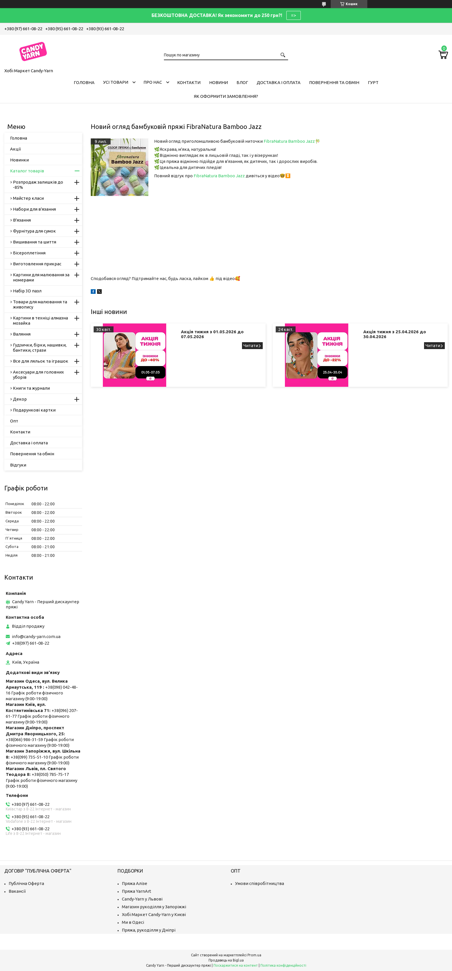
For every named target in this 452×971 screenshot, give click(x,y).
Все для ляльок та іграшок (40, 361)
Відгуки (18, 464)
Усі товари (115, 82)
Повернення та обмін (334, 82)
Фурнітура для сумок (34, 231)
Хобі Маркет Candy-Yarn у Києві (154, 914)
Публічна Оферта (26, 883)
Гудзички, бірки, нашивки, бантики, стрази (40, 347)
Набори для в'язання (34, 209)
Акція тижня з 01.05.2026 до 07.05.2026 (212, 334)
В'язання (22, 220)
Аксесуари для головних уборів (38, 375)
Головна (84, 82)
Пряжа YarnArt (136, 891)
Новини (218, 82)
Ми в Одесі (133, 922)
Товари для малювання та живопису (40, 304)
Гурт (373, 82)
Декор (20, 399)
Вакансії (17, 891)
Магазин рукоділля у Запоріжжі (154, 906)
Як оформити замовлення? (226, 96)
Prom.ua (254, 955)
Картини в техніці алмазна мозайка (40, 320)
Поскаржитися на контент (235, 965)
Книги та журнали (31, 388)
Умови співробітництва (259, 883)
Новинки (19, 159)
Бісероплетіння (29, 252)
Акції (15, 148)
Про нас (152, 82)
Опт (14, 420)
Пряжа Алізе (134, 883)
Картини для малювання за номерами (41, 277)
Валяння (22, 334)
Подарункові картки (34, 410)
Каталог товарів (27, 170)
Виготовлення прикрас (37, 263)
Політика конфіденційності (283, 965)
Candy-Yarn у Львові (142, 898)
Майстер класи (28, 198)
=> (293, 15)
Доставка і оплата (278, 82)
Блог (242, 82)
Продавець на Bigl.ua (226, 960)
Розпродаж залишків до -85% (38, 185)
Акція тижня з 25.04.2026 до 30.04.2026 (394, 334)
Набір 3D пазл (27, 290)
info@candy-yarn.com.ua (36, 636)
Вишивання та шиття (34, 241)
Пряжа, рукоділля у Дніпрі (148, 930)
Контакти (189, 82)
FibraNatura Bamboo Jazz (289, 141)
